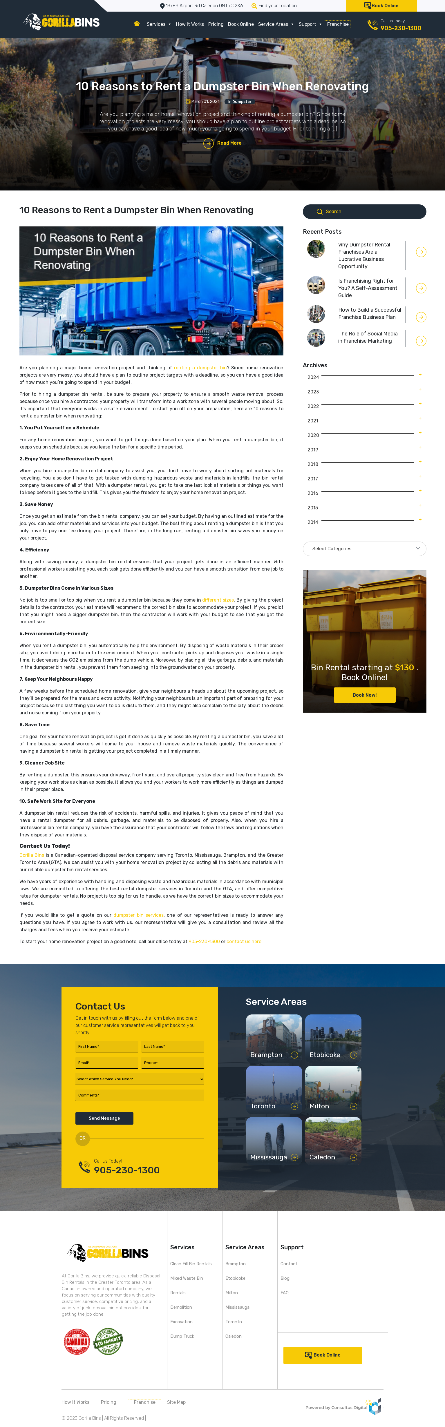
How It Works (190, 24)
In (240, 101)
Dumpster (242, 101)
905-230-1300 (401, 28)
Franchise (338, 24)
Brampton (235, 1263)
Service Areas (276, 24)
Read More (229, 143)
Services (159, 24)
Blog (285, 1278)
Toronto (233, 1321)
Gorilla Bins (31, 855)
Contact (289, 1263)
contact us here (244, 941)
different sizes (218, 600)
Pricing (216, 24)
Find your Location (277, 5)
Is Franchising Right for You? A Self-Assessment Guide (367, 288)
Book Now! (365, 695)
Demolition (181, 1307)
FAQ (285, 1292)
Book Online (385, 5)
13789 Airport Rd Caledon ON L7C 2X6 (204, 5)
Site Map (176, 1402)
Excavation (181, 1321)
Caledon (233, 1336)
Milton (231, 1292)
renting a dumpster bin (200, 368)
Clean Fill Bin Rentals (191, 1263)
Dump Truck (182, 1336)
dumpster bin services (138, 915)
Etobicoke (235, 1278)
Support (311, 24)
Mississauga (237, 1307)
